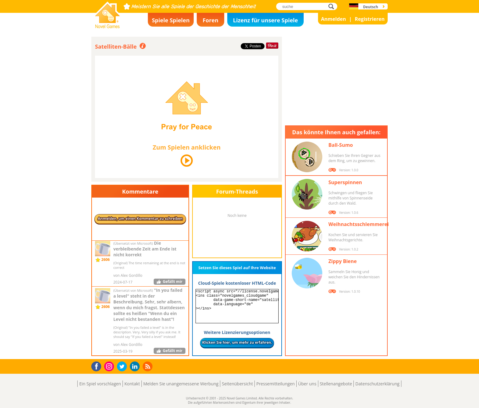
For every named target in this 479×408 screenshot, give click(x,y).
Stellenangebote (336, 384)
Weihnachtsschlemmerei (358, 224)
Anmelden (333, 19)
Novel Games (106, 26)
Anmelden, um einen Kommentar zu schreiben (140, 218)
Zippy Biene (342, 261)
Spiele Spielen (171, 20)
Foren (210, 20)
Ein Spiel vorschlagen (100, 384)
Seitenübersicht (237, 384)
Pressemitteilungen (275, 384)
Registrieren (370, 19)
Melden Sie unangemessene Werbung (180, 384)
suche (332, 6)
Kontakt (132, 384)
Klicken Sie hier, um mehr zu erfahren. (237, 342)
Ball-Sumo (340, 145)
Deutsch (370, 6)
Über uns (307, 384)
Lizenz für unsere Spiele (265, 20)
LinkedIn (136, 366)
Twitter (123, 366)
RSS (148, 366)
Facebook (98, 365)
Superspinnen (345, 182)
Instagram (110, 366)
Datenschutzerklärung (377, 384)
